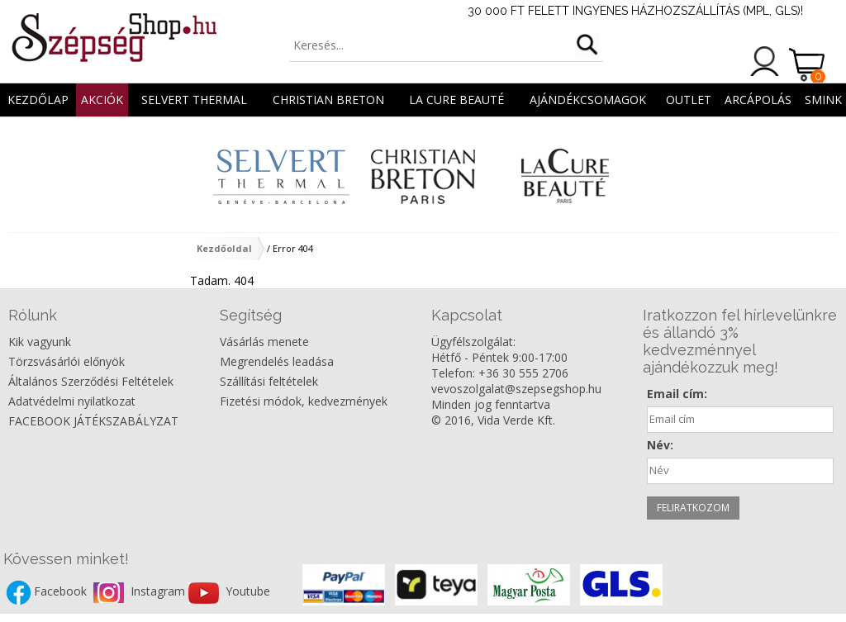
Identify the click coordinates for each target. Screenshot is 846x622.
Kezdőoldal (224, 248)
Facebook (62, 592)
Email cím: (677, 393)
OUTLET (688, 99)
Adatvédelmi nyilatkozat (71, 401)
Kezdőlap (38, 99)
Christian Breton (328, 99)
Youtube (248, 592)
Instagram (159, 592)
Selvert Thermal (194, 99)
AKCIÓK (102, 99)
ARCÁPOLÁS (758, 99)
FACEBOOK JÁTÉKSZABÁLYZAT (93, 421)
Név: (660, 445)
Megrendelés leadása (277, 361)
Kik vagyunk (39, 341)
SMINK (823, 99)
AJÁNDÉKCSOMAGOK (588, 99)
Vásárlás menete (264, 341)
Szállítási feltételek (269, 381)
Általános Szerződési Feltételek (90, 381)
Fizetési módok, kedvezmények (303, 401)
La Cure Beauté (456, 99)
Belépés (765, 61)
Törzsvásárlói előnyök (66, 361)
